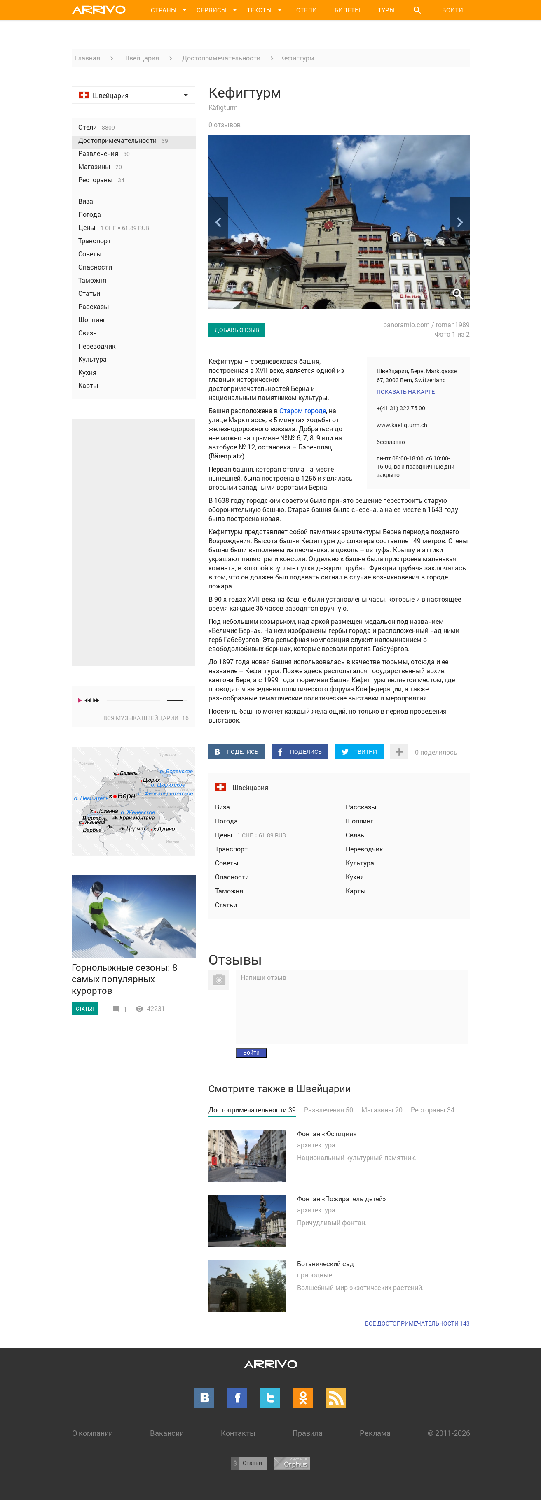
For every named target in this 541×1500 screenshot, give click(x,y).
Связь (355, 834)
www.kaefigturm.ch (402, 425)
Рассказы (361, 806)
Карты (356, 890)
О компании (92, 1433)
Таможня (229, 890)
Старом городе (302, 410)
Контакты (238, 1433)
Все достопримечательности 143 (417, 1323)
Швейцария (141, 57)
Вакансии (167, 1433)
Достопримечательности (221, 57)
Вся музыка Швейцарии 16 (146, 718)
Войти (452, 10)
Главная (87, 57)
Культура (360, 862)
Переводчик (364, 848)
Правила (308, 1433)
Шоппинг (359, 820)
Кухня (355, 876)
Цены (224, 834)
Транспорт (231, 848)
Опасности (232, 876)
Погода (226, 820)
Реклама (375, 1433)
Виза (222, 806)
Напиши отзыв (263, 977)
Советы (227, 862)
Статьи (226, 904)
